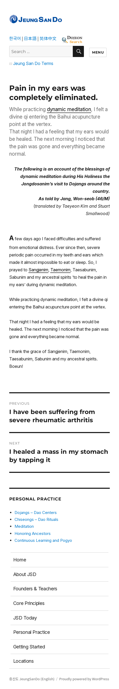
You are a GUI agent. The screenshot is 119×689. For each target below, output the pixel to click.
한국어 (15, 38)
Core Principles (29, 603)
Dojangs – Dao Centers (36, 512)
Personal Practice (31, 632)
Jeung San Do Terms (31, 63)
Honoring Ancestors (33, 533)
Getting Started (29, 646)
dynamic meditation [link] (69, 109)
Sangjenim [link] (38, 269)
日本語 (30, 38)
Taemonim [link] (60, 269)
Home (19, 559)
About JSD (24, 574)
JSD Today (25, 618)
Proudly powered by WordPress (84, 678)
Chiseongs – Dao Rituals (36, 519)
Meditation (24, 526)
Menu (98, 52)
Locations (23, 661)
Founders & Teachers (35, 588)
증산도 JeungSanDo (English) (32, 678)
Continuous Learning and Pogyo (43, 540)
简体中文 (48, 38)
